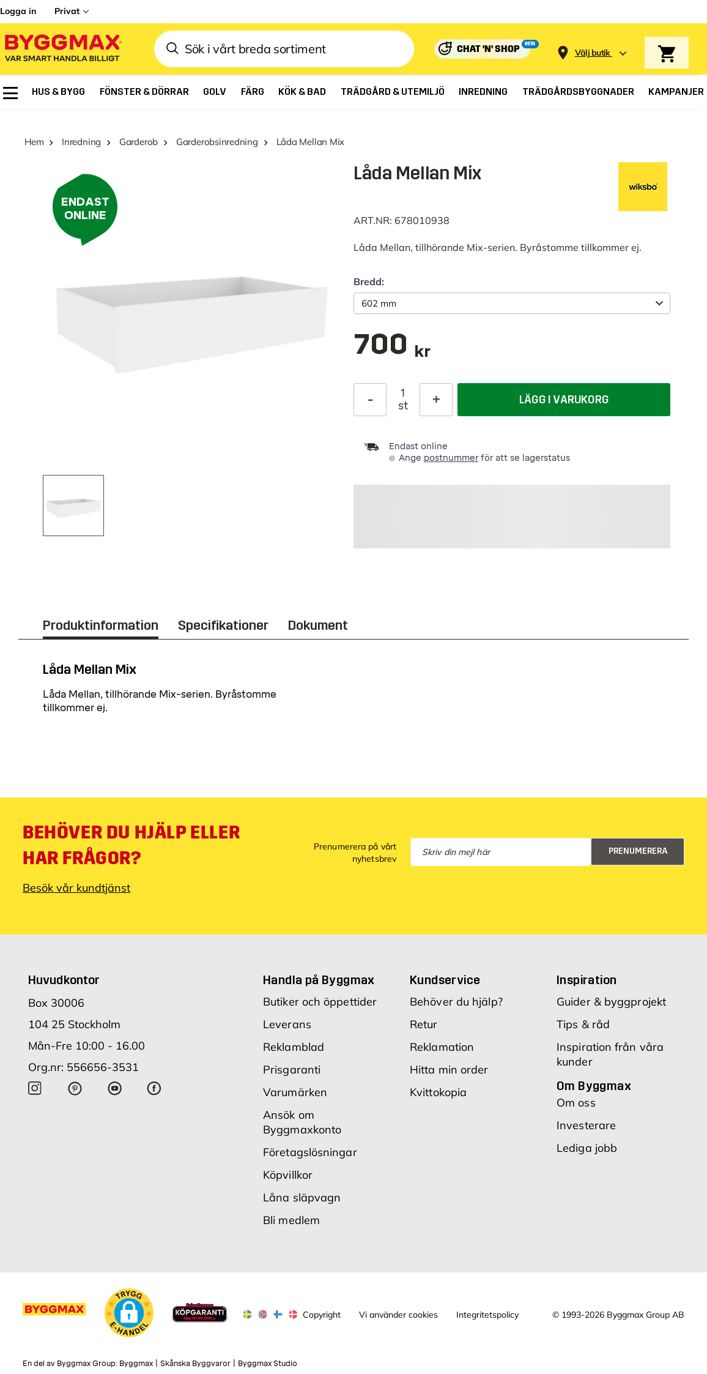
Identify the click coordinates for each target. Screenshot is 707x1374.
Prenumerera (638, 851)
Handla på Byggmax (319, 980)
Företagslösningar (310, 1152)
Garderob (138, 141)
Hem (33, 141)
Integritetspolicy (487, 1314)
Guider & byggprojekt (611, 1002)
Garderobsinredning (217, 141)
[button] (129, 1312)
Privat (67, 11)
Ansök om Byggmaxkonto (302, 1122)
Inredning (81, 141)
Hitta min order (449, 1069)
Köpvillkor (288, 1175)
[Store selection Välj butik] (592, 53)
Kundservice (445, 980)
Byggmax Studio (267, 1363)
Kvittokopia (438, 1092)
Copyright (322, 1314)
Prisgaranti (291, 1069)
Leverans (287, 1024)
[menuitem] (10, 93)
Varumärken (295, 1092)
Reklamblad (293, 1047)
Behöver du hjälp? (456, 1002)
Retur (424, 1024)
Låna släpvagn (302, 1197)
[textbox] (392, 350)
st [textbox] (403, 406)
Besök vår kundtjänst (76, 888)
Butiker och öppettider (320, 1002)
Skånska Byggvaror (195, 1363)
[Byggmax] (62, 49)
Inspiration (586, 980)
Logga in (18, 11)
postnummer (451, 458)
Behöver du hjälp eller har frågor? (131, 845)
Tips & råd (583, 1024)
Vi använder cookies (398, 1314)
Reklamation (442, 1047)
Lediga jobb (587, 1148)
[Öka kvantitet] (436, 399)
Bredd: (369, 281)
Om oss (576, 1103)
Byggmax (136, 1363)
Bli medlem (291, 1220)
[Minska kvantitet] (370, 399)
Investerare (586, 1125)
